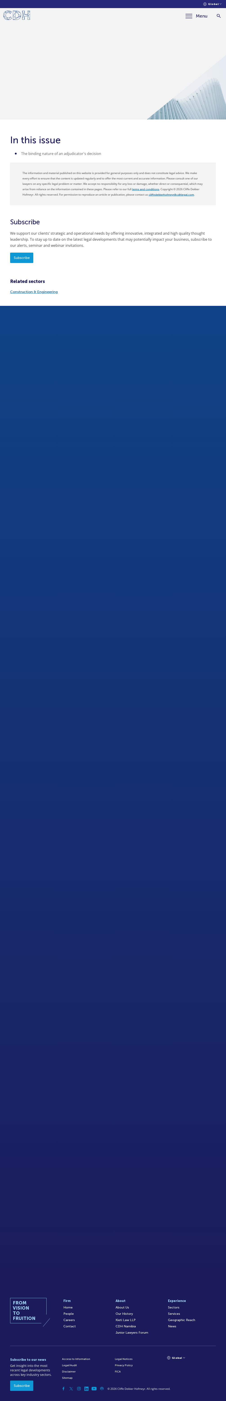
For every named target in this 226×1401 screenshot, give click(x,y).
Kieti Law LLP (126, 1320)
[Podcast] (101, 1388)
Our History (124, 1314)
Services (174, 1314)
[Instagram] (79, 1388)
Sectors (173, 1307)
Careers (69, 1320)
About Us (122, 1307)
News (172, 1326)
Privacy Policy (124, 1365)
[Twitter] (71, 1388)
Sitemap (67, 1377)
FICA (118, 1371)
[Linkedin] (86, 1388)
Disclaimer (69, 1371)
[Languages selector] (212, 4)
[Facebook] (63, 1388)
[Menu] (197, 16)
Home (68, 1307)
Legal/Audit (69, 1365)
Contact (69, 1326)
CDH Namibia (126, 1326)
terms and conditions (145, 189)
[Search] (219, 16)
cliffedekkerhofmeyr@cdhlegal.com (171, 194)
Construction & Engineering (34, 292)
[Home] (16, 16)
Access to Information (76, 1359)
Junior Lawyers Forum (132, 1333)
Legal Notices (123, 1359)
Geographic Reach (181, 1320)
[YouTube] (94, 1388)
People (68, 1314)
